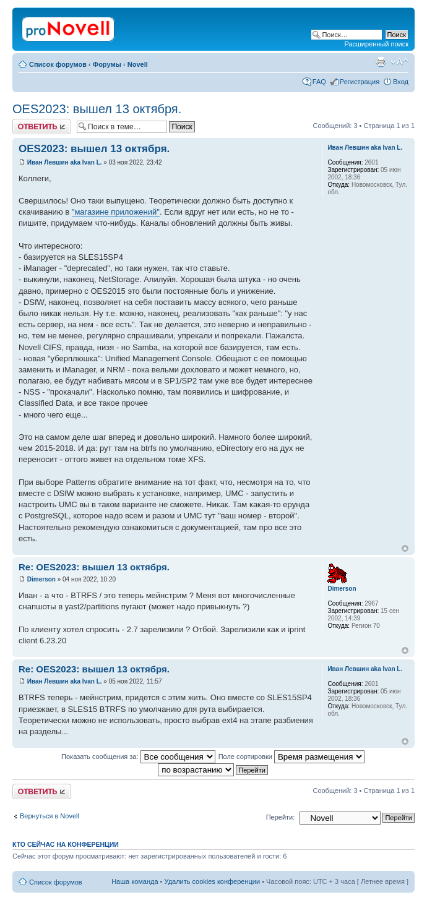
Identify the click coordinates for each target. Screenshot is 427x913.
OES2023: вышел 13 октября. (96, 109)
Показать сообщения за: (138, 756)
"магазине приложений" (116, 211)
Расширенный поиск (376, 44)
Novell (137, 64)
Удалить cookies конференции (213, 881)
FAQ (319, 81)
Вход (400, 81)
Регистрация (359, 81)
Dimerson (41, 579)
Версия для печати (380, 61)
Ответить (41, 126)
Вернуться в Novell (49, 816)
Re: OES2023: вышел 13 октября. (94, 567)
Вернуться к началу (405, 548)
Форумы (107, 64)
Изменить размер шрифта (399, 61)
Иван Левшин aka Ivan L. (64, 162)
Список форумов (58, 64)
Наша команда (134, 881)
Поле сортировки (291, 756)
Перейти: (280, 817)
